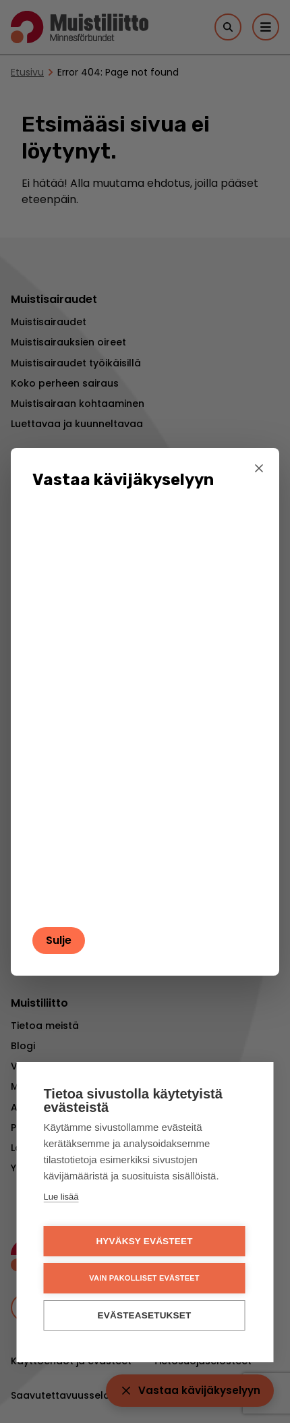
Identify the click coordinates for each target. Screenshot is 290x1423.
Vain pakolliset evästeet (144, 1278)
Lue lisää (61, 1197)
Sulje (58, 940)
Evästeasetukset (145, 1315)
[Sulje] (259, 468)
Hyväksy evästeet (144, 1241)
